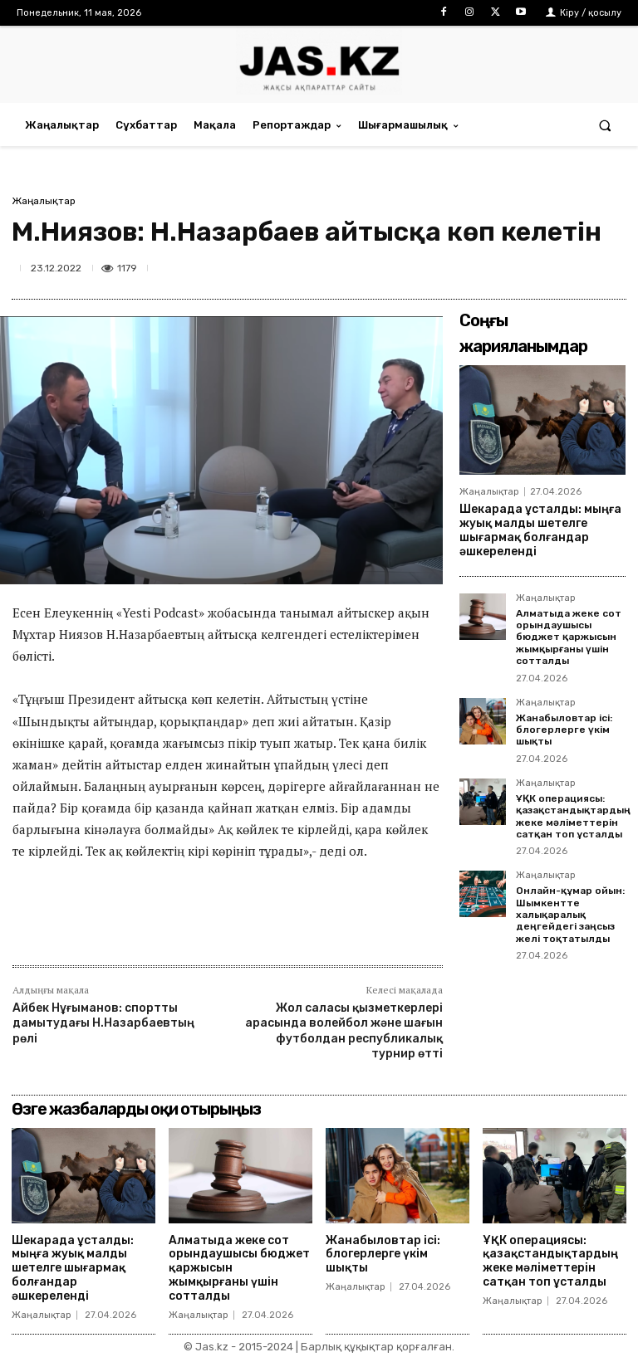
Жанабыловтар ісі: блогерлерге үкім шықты (564, 730)
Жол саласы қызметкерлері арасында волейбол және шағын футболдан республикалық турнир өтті (344, 1031)
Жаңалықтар (44, 201)
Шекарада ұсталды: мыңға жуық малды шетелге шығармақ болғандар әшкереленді (540, 530)
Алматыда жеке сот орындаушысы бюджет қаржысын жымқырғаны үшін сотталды (568, 637)
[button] (605, 125)
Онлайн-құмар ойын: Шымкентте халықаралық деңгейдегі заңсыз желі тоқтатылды (570, 915)
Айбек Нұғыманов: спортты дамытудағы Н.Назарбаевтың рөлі (103, 1023)
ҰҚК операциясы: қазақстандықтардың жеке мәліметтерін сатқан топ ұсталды (573, 816)
